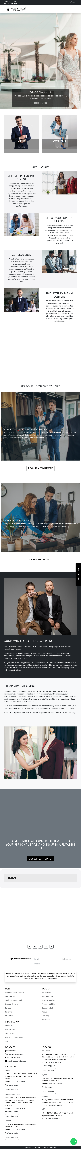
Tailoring (8, 1012)
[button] (29, 947)
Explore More (40, 103)
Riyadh (44, 1075)
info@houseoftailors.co (12, 3)
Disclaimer (9, 1033)
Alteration (9, 1016)
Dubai (7, 1070)
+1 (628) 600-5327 (55, 1118)
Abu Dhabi (46, 1051)
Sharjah (8, 1121)
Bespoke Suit (10, 996)
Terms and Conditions (14, 1037)
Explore (21, 147)
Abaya (44, 1012)
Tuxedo (8, 1008)
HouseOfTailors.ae (48, 1147)
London (45, 1096)
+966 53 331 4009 (55, 1084)
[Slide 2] (40, 106)
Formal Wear (47, 992)
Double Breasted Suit (13, 1000)
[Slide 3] (44, 106)
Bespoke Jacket (48, 1000)
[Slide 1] (36, 106)
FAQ (7, 1041)
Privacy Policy (10, 1029)
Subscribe (66, 959)
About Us (9, 1025)
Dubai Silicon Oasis (12, 1094)
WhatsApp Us (12, 1085)
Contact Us (11, 1051)
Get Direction (12, 1090)
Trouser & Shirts (11, 1004)
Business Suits (47, 996)
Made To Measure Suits (14, 992)
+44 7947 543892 (55, 1105)
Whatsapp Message (15, 1054)
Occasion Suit (47, 1008)
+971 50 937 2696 (11, 1)
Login (72, 2)
